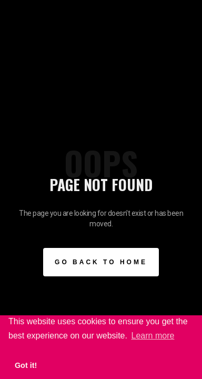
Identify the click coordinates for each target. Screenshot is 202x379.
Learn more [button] (153, 335)
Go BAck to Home (101, 262)
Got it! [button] (26, 365)
